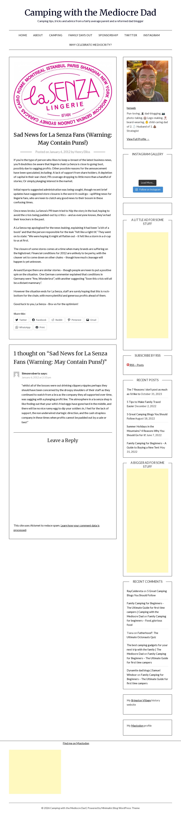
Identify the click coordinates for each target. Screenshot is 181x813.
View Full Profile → (138, 139)
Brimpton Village (141, 700)
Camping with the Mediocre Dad (90, 12)
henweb (131, 108)
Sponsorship (108, 35)
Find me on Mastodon (76, 743)
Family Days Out (80, 35)
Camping (55, 35)
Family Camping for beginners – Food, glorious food (146, 620)
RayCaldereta (135, 591)
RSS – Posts (135, 364)
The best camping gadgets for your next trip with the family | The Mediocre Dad (147, 649)
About (38, 35)
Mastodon (137, 725)
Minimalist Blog (109, 807)
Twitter (130, 35)
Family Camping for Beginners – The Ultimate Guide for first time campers (147, 658)
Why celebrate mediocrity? (90, 44)
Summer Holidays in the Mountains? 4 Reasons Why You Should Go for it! (145, 431)
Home (23, 35)
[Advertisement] (147, 285)
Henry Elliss (82, 152)
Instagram (151, 35)
